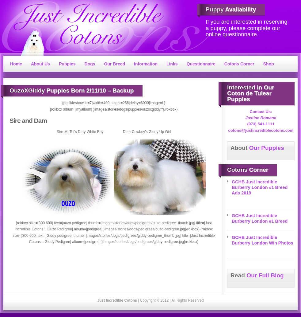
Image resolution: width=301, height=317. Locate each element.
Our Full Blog (257, 275)
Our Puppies (257, 148)
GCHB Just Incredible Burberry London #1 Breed (260, 218)
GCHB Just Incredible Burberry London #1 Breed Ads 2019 (260, 187)
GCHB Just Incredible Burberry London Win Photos (262, 240)
